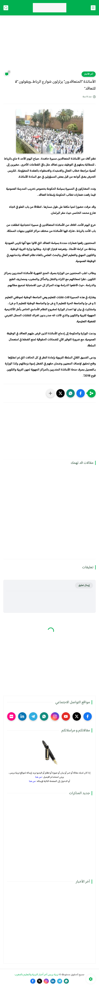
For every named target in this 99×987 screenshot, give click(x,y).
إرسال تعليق (84, 585)
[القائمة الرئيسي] (93, 7)
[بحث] (5, 7)
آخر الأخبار (88, 74)
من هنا (38, 777)
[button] (80, 393)
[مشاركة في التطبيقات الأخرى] (50, 393)
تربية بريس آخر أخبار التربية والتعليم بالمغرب (37, 974)
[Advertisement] (49, 45)
